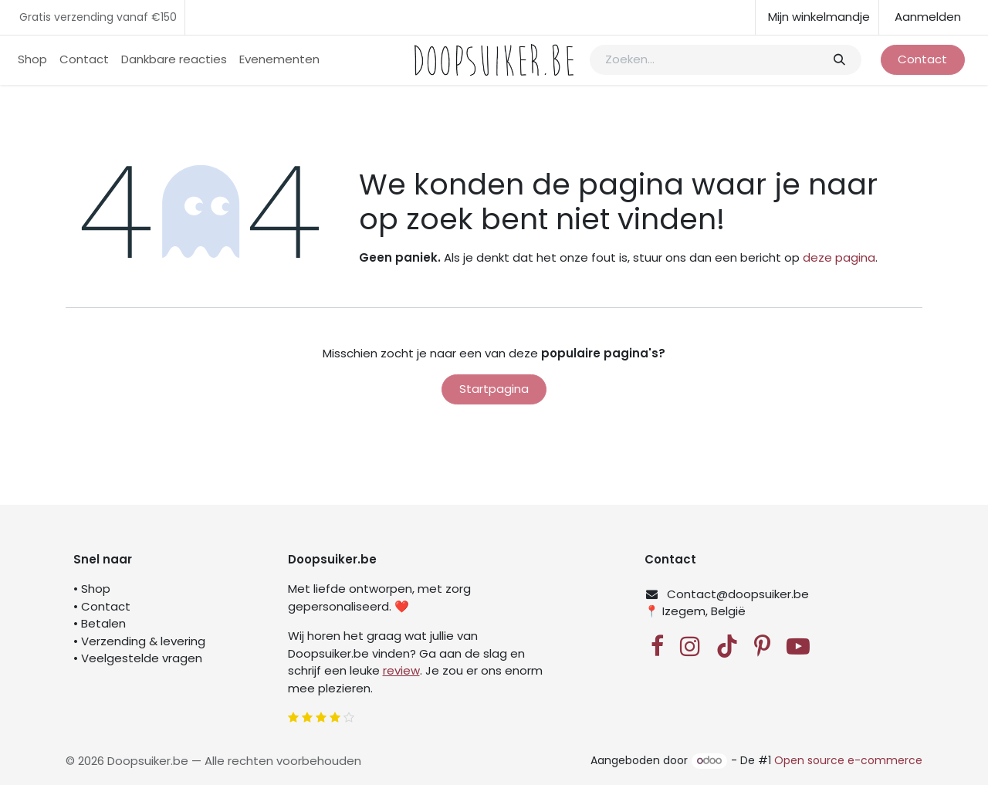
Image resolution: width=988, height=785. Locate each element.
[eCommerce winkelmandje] (817, 17)
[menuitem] (32, 60)
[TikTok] (727, 646)
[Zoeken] (838, 60)
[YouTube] (798, 646)
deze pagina (839, 257)
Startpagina (494, 389)
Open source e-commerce (848, 760)
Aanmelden (928, 16)
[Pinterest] (762, 646)
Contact (922, 59)
